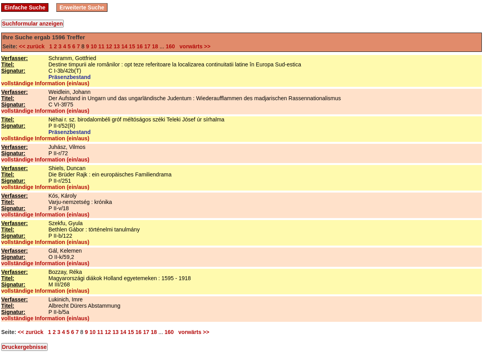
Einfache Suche (24, 7)
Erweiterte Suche (81, 7)
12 (109, 46)
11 (101, 46)
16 (140, 46)
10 (94, 46)
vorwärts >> (193, 46)
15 (132, 46)
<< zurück (33, 46)
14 (124, 46)
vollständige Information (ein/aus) (45, 83)
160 (170, 46)
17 (147, 46)
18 (155, 46)
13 (117, 46)
